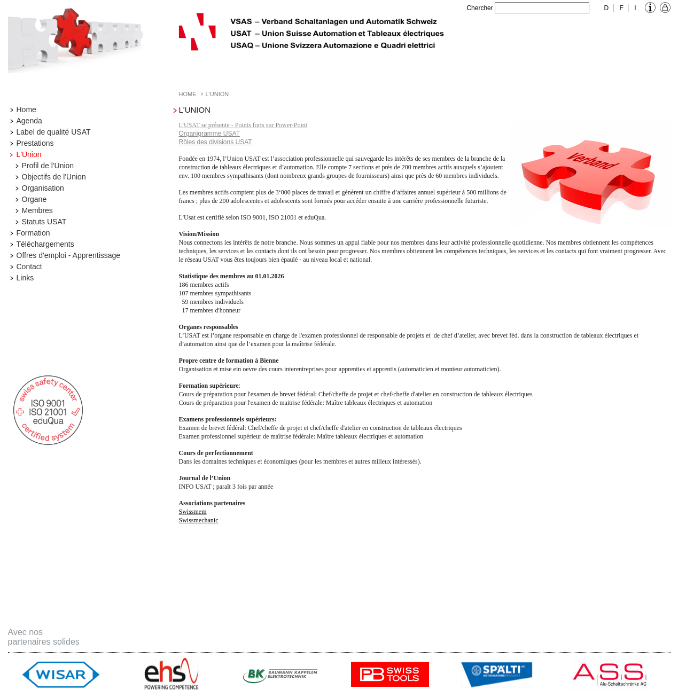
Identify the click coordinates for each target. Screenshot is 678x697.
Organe (34, 199)
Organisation (43, 188)
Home (26, 109)
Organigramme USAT (209, 133)
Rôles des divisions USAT (215, 142)
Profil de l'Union (48, 165)
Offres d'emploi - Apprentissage (69, 255)
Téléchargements (45, 244)
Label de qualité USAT (54, 132)
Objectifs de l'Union (54, 177)
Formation (33, 233)
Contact (29, 266)
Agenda (29, 120)
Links (25, 277)
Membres (37, 210)
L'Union (29, 154)
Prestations (35, 143)
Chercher (479, 8)
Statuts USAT (44, 221)
